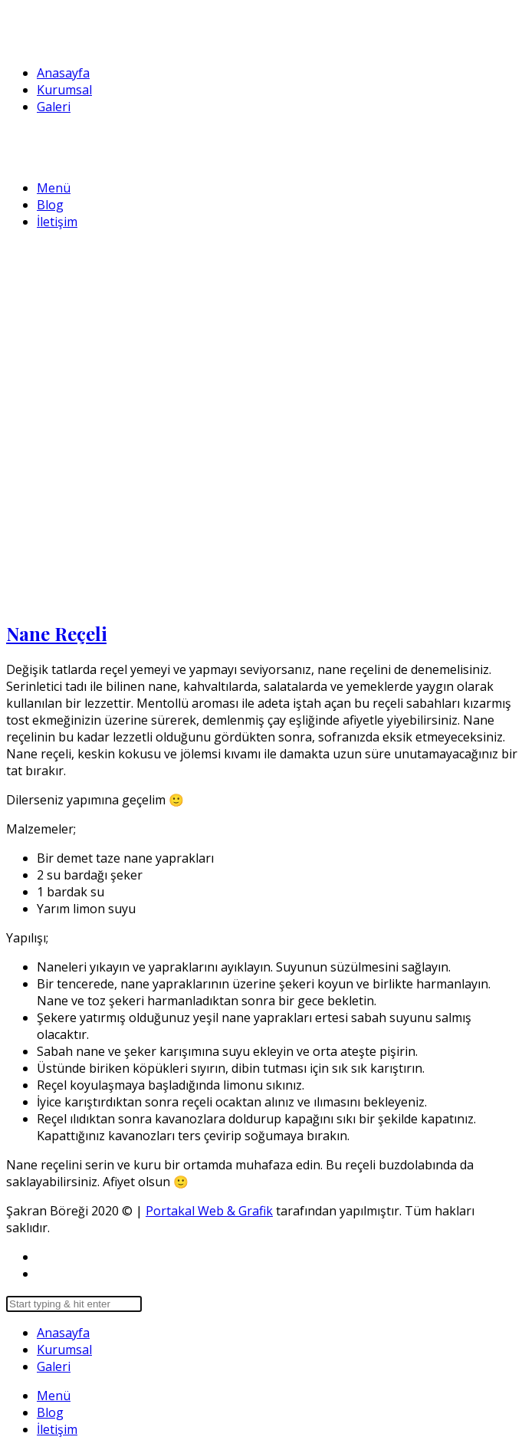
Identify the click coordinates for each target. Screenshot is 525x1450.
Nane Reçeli (56, 633)
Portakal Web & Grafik (209, 1210)
